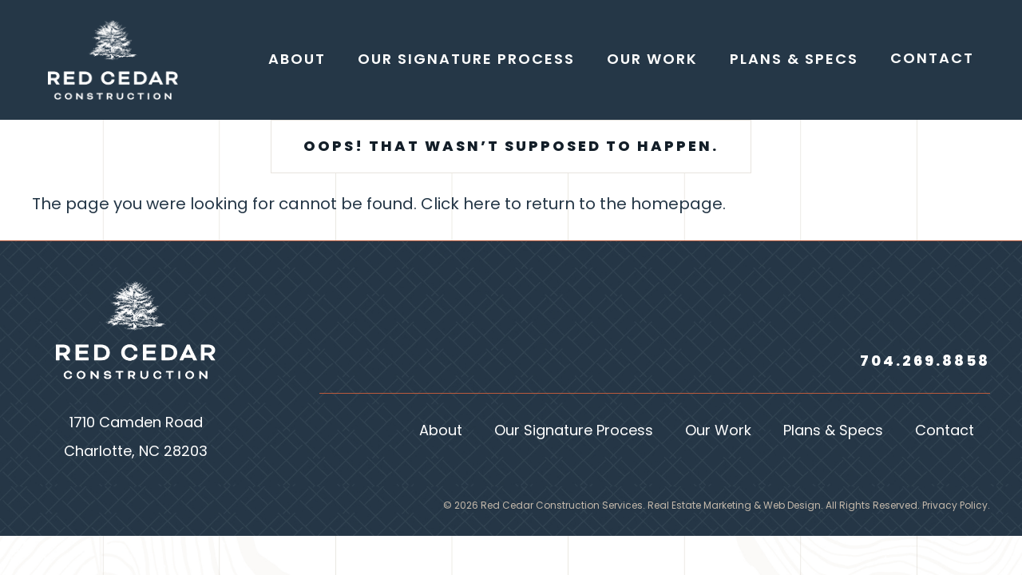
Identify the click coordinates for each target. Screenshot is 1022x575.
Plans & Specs (833, 431)
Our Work (718, 431)
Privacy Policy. (956, 506)
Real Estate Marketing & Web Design (734, 506)
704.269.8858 (925, 362)
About (440, 431)
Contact (944, 431)
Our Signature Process (573, 431)
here (482, 205)
